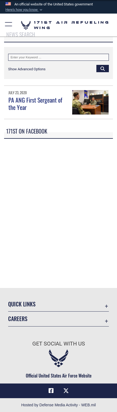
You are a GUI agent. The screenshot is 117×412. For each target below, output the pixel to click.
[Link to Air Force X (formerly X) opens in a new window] (66, 391)
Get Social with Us (58, 344)
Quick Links (22, 304)
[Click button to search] (102, 68)
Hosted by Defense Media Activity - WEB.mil (58, 405)
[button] (24, 9)
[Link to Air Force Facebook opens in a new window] (51, 391)
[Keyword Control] (58, 57)
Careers (17, 319)
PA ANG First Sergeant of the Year (35, 103)
